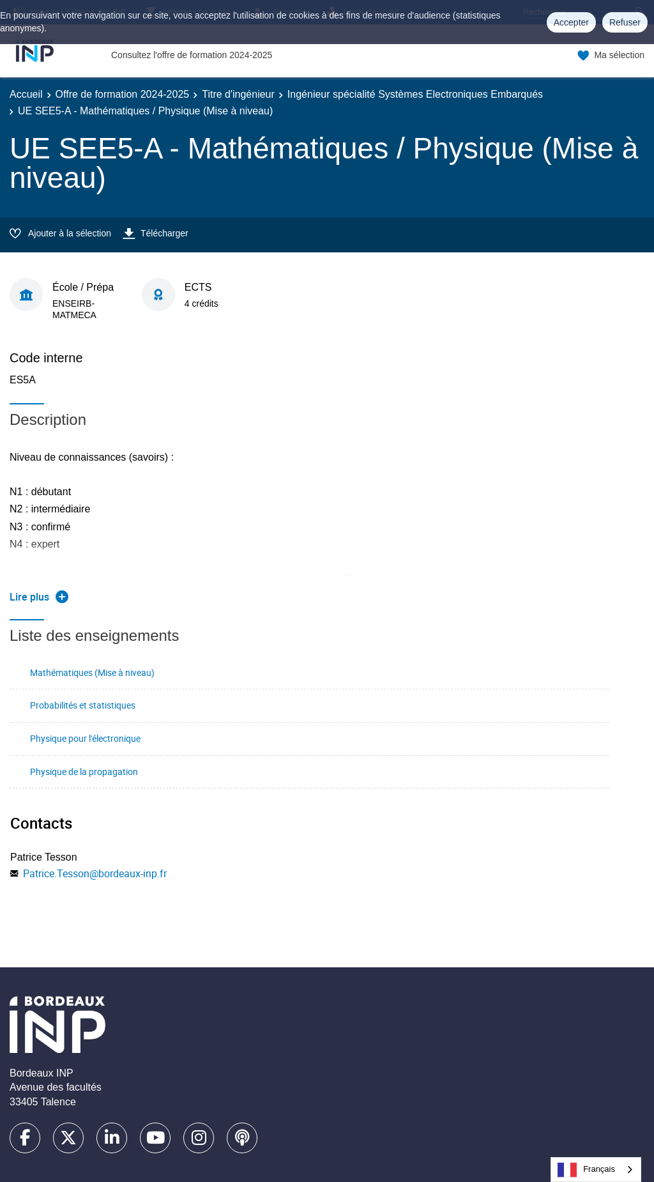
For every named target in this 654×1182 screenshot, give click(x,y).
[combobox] (596, 1169)
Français (586, 1170)
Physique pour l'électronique (85, 738)
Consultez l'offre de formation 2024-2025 (191, 55)
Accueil (26, 94)
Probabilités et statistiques (82, 705)
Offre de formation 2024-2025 (123, 94)
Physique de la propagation (84, 771)
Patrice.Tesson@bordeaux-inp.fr (95, 873)
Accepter (571, 22)
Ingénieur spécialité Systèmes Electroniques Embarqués (415, 94)
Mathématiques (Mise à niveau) (92, 672)
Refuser (625, 22)
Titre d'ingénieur (238, 94)
